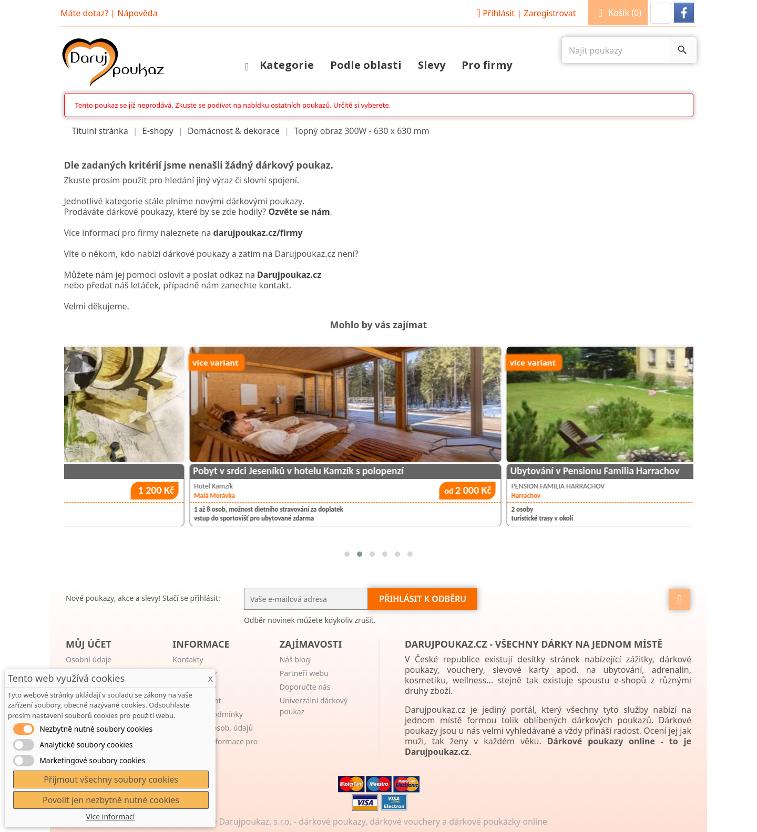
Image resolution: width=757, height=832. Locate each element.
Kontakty (187, 659)
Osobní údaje (88, 659)
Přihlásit (524, 13)
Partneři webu (304, 673)
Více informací (110, 816)
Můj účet (88, 644)
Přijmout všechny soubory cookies (111, 779)
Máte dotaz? (84, 13)
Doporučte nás (305, 687)
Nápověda (137, 13)
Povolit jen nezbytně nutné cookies (111, 800)
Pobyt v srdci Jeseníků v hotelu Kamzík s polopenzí (488, 471)
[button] (660, 13)
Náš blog (295, 659)
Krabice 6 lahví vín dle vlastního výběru (148, 471)
